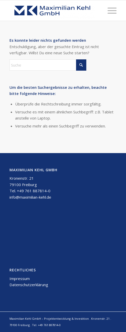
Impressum (19, 278)
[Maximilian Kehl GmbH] (52, 10)
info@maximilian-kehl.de (30, 197)
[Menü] (109, 10)
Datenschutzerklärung (28, 284)
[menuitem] (109, 10)
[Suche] (47, 65)
